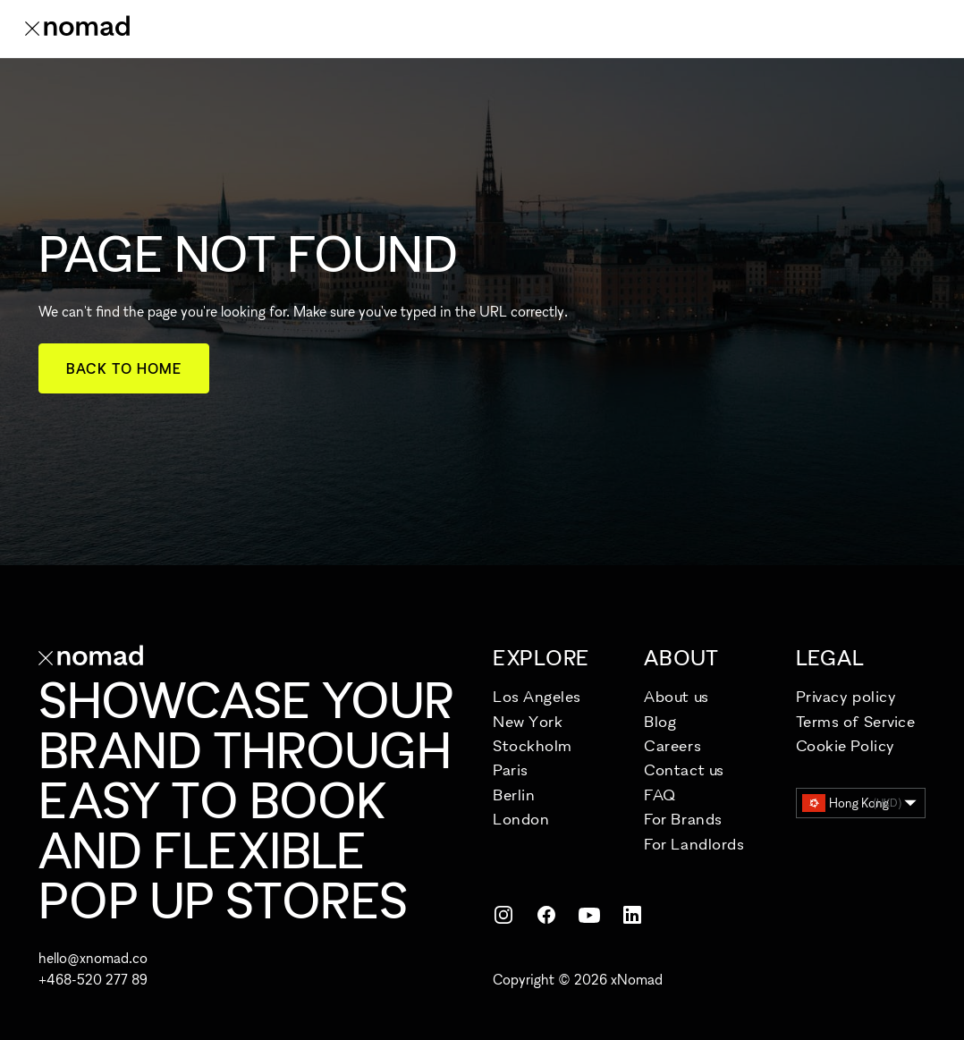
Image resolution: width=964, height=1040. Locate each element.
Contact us (683, 769)
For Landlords (694, 843)
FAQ (660, 794)
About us (676, 696)
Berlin (514, 794)
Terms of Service (856, 721)
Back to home (124, 368)
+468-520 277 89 (93, 979)
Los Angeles (537, 696)
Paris (511, 769)
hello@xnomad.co (93, 958)
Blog (660, 721)
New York (527, 721)
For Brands (683, 818)
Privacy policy (846, 696)
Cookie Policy (845, 745)
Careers (672, 745)
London (521, 818)
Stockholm (532, 745)
